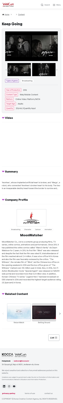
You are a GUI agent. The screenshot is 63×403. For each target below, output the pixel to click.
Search (47, 5)
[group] (19, 69)
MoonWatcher (31, 235)
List (53, 337)
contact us (48, 393)
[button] (59, 313)
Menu (58, 5)
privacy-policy (8, 393)
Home (7, 14)
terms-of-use (30, 393)
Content (21, 14)
